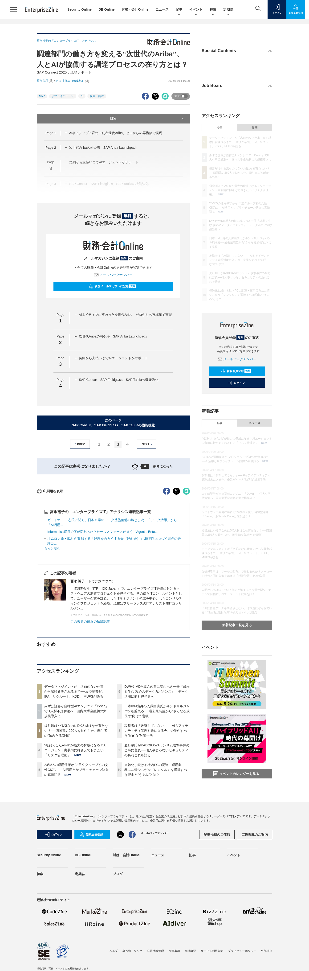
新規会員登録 (236, 371)
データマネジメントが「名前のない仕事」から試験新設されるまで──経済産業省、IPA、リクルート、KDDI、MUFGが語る (75, 776)
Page (50, 133)
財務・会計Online (135, 9)
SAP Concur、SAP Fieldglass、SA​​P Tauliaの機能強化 (118, 380)
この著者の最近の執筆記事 (90, 706)
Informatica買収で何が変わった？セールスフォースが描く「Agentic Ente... (102, 616)
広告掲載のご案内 (254, 918)
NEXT (147, 444)
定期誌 (228, 10)
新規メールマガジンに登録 (112, 286)
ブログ (118, 957)
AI (82, 96)
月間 (254, 127)
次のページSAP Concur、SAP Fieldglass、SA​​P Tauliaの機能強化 (113, 422)
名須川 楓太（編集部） (70, 80)
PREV (79, 444)
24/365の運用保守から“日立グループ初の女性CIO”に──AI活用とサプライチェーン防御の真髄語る (76, 854)
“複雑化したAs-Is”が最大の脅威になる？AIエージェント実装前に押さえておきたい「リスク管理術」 (75, 835)
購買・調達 (97, 96)
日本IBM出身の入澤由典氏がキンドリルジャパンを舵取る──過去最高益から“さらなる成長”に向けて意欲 (157, 796)
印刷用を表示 (50, 576)
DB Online (107, 9)
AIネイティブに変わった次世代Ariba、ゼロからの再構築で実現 (115, 133)
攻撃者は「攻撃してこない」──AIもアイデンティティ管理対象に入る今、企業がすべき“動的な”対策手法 (156, 815)
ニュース (162, 9)
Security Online (79, 9)
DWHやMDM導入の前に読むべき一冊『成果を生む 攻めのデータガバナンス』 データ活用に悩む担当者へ (157, 776)
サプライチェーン (62, 96)
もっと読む (52, 633)
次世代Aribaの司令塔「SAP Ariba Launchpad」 (104, 147)
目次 (147, 118)
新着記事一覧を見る (237, 625)
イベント (196, 10)
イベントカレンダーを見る (236, 773)
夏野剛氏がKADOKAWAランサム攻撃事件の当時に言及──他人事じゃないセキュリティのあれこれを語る (156, 835)
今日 (219, 127)
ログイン (236, 383)
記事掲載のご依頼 (217, 918)
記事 (179, 10)
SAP (42, 96)
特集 (213, 10)
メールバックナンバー (113, 275)
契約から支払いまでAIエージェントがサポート (113, 358)
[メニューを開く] (13, 9)
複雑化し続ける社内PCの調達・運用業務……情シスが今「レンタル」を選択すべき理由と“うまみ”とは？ (155, 854)
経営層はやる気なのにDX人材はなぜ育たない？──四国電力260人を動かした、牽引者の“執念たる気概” (76, 815)
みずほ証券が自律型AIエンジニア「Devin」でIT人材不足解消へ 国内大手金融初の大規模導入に (76, 796)
